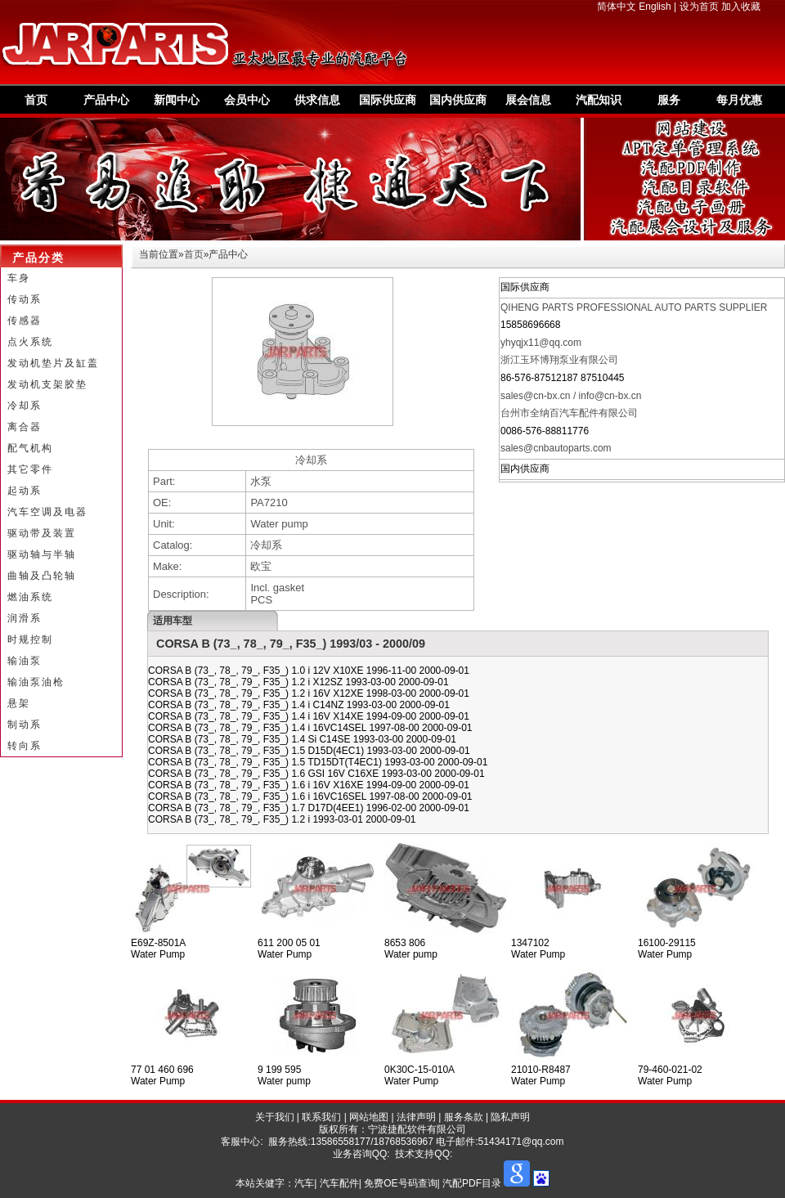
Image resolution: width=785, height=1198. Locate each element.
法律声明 (416, 1117)
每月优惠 (739, 99)
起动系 (24, 490)
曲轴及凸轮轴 (41, 575)
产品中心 (106, 99)
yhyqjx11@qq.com (540, 342)
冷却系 (24, 405)
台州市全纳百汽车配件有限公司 (569, 413)
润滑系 (24, 618)
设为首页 (699, 6)
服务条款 (463, 1117)
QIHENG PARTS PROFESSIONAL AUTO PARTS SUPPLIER (634, 307)
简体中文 (616, 6)
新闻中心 (177, 99)
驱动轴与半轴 (41, 554)
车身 (18, 278)
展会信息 (528, 99)
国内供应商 (458, 99)
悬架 (18, 703)
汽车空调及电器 (47, 512)
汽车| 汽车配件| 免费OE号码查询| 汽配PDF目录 (397, 1183)
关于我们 (274, 1117)
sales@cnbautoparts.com (556, 448)
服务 (668, 99)
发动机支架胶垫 (47, 384)
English (655, 6)
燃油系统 (30, 597)
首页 (36, 99)
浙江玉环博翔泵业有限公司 (559, 360)
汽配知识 (598, 99)
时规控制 (30, 639)
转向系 (24, 746)
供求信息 (317, 99)
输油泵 (24, 660)
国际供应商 (387, 99)
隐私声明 (510, 1117)
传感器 (24, 320)
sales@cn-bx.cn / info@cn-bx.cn (570, 396)
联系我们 (321, 1117)
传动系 (24, 299)
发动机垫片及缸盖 (53, 363)
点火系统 (30, 342)
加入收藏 (740, 6)
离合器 (24, 427)
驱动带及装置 (41, 533)
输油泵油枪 (36, 682)
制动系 (24, 724)
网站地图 (368, 1117)
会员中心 (247, 99)
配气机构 (30, 448)
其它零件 (30, 469)
